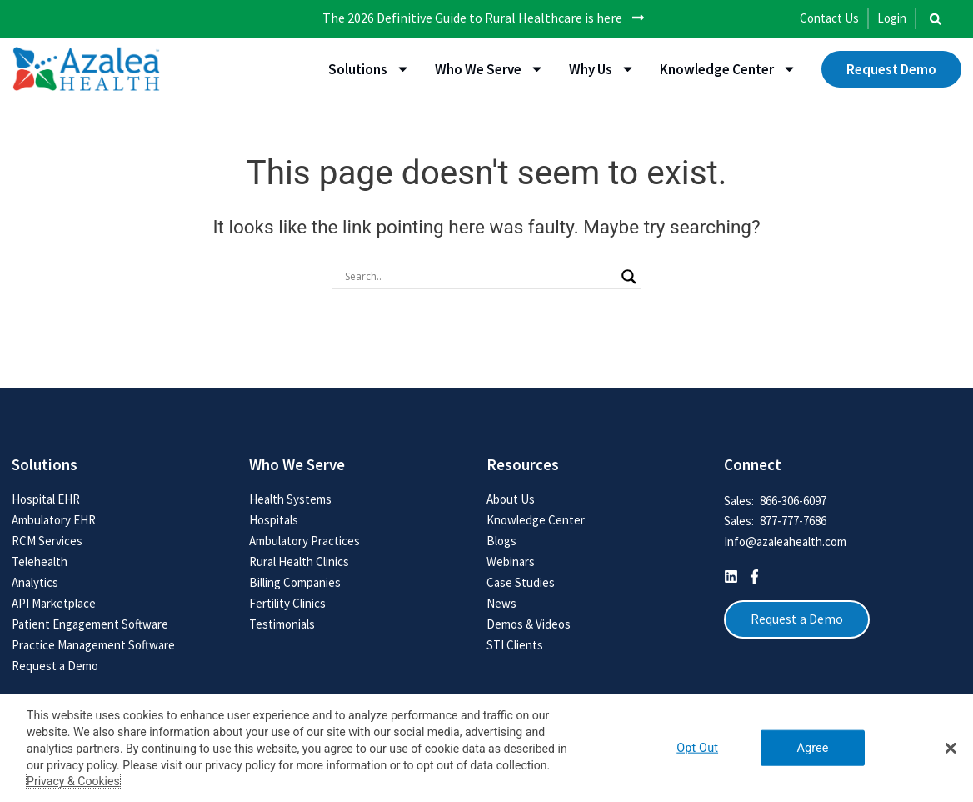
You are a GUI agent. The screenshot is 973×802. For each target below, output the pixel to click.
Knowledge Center (728, 68)
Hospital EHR (46, 499)
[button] (935, 19)
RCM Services (47, 541)
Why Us (602, 68)
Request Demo (891, 69)
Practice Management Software (93, 645)
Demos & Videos (528, 624)
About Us (510, 499)
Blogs (501, 541)
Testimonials (282, 624)
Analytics (35, 582)
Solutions (369, 68)
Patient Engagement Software (90, 624)
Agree (812, 748)
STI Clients (514, 645)
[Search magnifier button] (629, 276)
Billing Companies (295, 582)
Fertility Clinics (287, 603)
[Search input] (479, 276)
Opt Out (697, 748)
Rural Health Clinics (299, 561)
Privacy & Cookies (73, 781)
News (501, 603)
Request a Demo (55, 666)
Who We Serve (489, 68)
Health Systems (290, 499)
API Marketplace (54, 603)
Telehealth (39, 561)
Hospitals (273, 520)
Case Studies (520, 582)
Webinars (510, 561)
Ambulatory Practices (304, 541)
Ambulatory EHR (54, 520)
